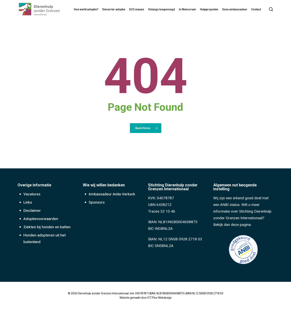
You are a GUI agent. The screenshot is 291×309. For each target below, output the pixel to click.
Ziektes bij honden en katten (47, 227)
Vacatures (31, 194)
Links (27, 202)
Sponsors (97, 202)
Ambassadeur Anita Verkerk (112, 194)
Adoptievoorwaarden (40, 219)
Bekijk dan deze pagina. (232, 224)
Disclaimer (32, 210)
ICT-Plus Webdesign (159, 298)
